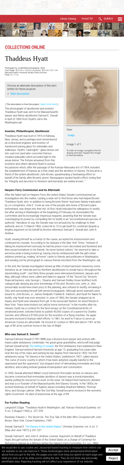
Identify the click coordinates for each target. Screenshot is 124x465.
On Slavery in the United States (43, 426)
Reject (113, 458)
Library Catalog (68, 18)
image (71, 135)
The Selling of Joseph (41, 346)
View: (69, 129)
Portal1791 (87, 18)
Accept (113, 450)
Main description (19, 93)
